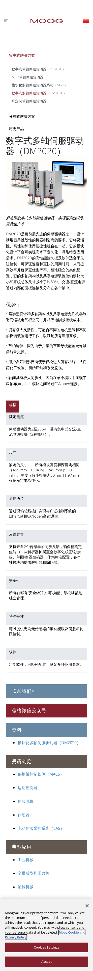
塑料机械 (25, 887)
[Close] (87, 905)
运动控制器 (27, 787)
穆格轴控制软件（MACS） (41, 774)
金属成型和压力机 (33, 873)
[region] (46, 935)
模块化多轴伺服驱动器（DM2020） (49, 742)
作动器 (24, 815)
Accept (46, 961)
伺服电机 (25, 801)
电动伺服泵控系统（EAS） (41, 828)
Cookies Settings (46, 947)
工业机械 (25, 859)
